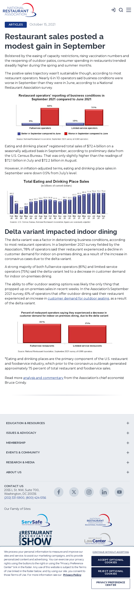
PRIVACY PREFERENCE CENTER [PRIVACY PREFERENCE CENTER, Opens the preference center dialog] (110, 583)
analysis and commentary (43, 378)
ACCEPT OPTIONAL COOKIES (110, 561)
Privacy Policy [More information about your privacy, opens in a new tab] (72, 574)
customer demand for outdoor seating (78, 298)
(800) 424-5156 (36, 498)
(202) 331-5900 (14, 498)
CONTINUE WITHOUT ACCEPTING (111, 552)
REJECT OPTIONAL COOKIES (110, 572)
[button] (121, 10)
